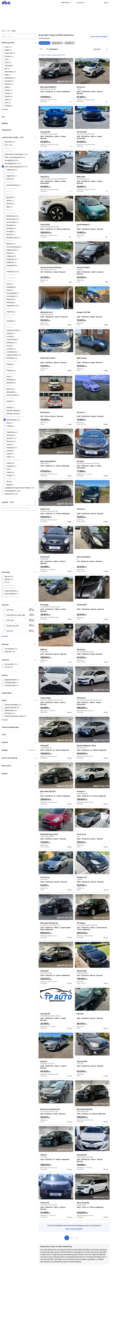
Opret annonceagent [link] (74, 1229)
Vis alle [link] (5, 109)
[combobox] (19, 36)
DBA (3, 31)
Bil (9, 31)
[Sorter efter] (101, 49)
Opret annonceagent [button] (99, 36)
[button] (41, 49)
